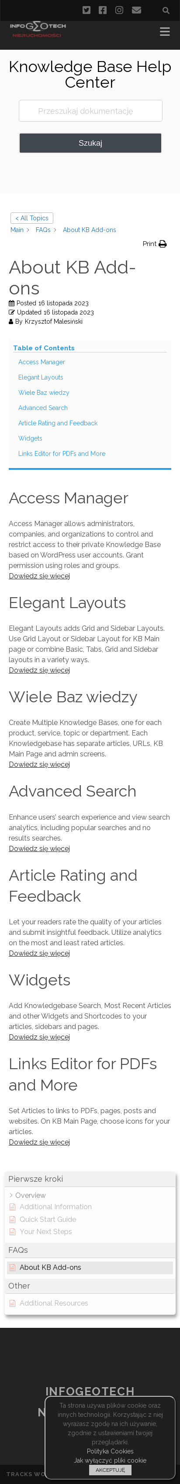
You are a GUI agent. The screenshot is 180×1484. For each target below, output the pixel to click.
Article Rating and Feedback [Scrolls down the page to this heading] (57, 423)
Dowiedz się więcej (39, 576)
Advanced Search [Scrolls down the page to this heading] (43, 407)
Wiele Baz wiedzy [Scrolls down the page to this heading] (43, 392)
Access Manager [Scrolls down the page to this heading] (41, 362)
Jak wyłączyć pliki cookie (110, 1460)
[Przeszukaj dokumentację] (91, 111)
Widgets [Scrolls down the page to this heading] (30, 438)
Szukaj (90, 143)
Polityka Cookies (110, 1451)
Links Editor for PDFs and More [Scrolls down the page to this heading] (61, 453)
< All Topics (31, 218)
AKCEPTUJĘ (110, 1470)
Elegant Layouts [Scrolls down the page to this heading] (40, 377)
